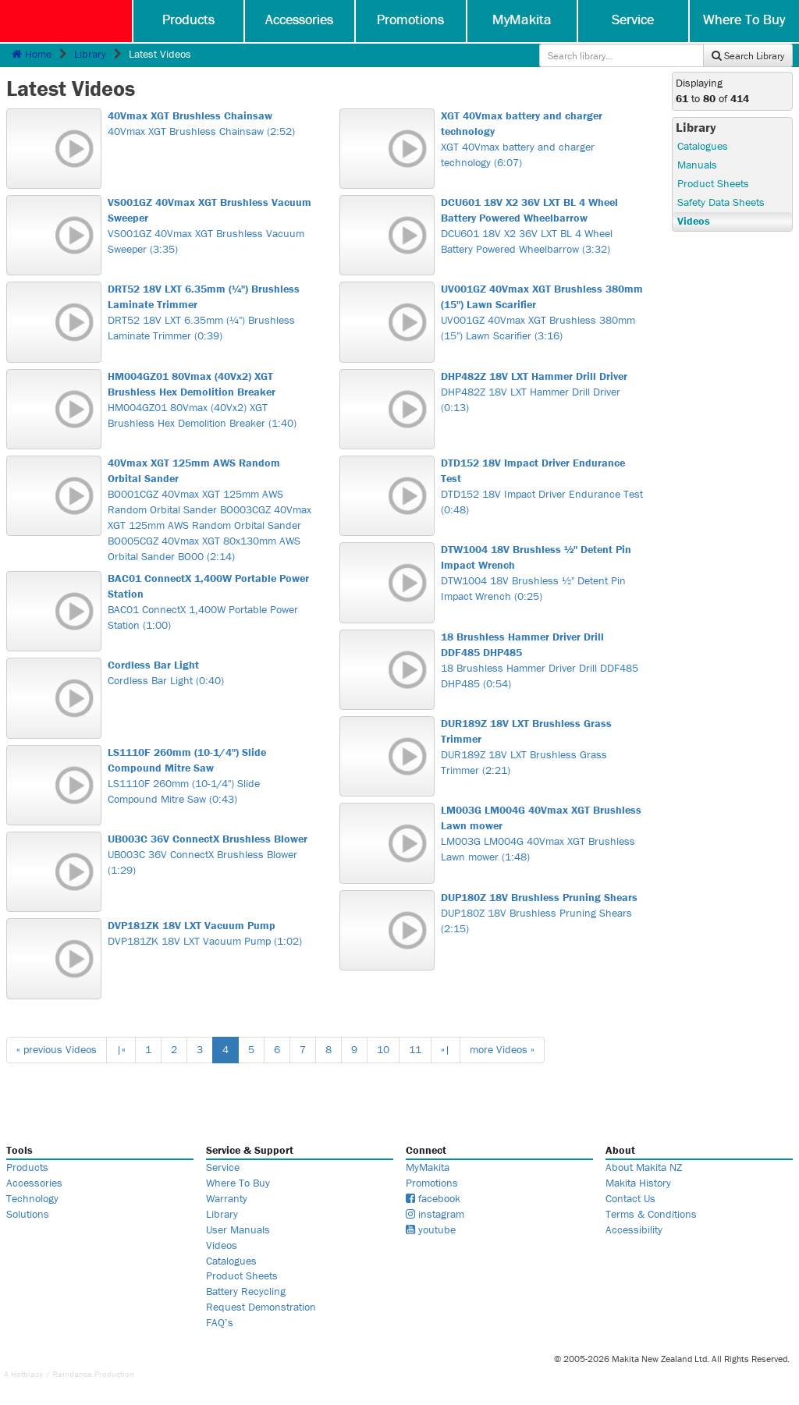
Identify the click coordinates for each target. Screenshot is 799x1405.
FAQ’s (219, 1322)
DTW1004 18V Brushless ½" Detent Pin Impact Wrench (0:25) (543, 572)
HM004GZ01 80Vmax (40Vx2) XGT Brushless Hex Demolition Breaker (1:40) (209, 399)
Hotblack (27, 1373)
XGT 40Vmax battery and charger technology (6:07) (543, 138)
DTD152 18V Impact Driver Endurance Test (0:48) (543, 486)
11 (415, 1049)
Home (31, 54)
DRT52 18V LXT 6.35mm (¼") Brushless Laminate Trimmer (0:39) (209, 312)
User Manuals (238, 1229)
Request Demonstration (261, 1307)
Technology (32, 1198)
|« (121, 1049)
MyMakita (522, 19)
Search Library (748, 55)
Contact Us (630, 1198)
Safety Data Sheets (721, 202)
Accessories (299, 19)
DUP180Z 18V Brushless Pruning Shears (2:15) (543, 912)
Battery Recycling (246, 1291)
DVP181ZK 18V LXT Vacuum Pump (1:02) (209, 933)
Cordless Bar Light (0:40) (209, 672)
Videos (693, 221)
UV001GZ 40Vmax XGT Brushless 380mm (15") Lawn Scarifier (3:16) (543, 312)
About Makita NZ (643, 1167)
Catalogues (702, 146)
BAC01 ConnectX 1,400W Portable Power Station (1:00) (209, 601)
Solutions (27, 1214)
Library (90, 54)
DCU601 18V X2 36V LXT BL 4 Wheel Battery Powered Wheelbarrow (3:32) (543, 225)
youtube (431, 1229)
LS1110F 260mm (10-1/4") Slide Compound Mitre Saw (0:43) (209, 775)
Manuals (697, 165)
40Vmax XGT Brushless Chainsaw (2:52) (209, 123)
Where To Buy (744, 19)
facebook (433, 1198)
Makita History (638, 1183)
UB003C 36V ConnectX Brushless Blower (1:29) (209, 854)
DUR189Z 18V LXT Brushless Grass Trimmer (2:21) (543, 746)
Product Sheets (713, 183)
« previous (56, 1049)
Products (188, 19)
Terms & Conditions (651, 1214)
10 (383, 1049)
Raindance (72, 1373)
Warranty (226, 1198)
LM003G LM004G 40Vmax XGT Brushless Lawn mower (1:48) (543, 833)
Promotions (410, 19)
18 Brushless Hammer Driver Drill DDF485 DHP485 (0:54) (543, 660)
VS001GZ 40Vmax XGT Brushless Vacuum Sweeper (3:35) (209, 225)
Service (633, 19)
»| (445, 1049)
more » (502, 1049)
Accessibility (633, 1229)
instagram (435, 1214)
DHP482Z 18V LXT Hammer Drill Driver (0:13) (543, 391)
